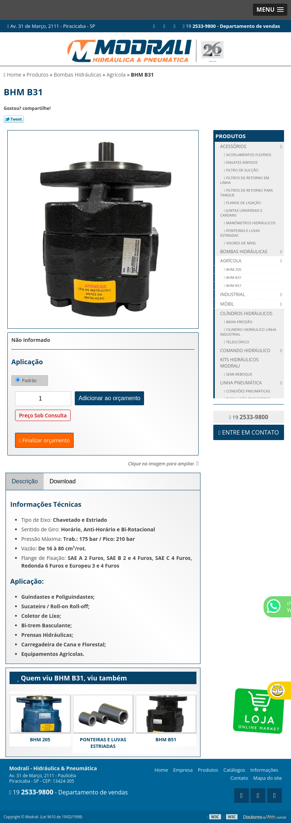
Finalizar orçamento (44, 440)
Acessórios (252, 146)
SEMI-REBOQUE (238, 374)
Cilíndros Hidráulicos (246, 313)
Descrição (25, 481)
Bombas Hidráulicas (252, 251)
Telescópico (237, 342)
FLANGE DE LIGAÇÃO (243, 202)
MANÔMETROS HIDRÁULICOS (250, 223)
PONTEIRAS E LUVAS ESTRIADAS (103, 742)
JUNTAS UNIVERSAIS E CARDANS (241, 213)
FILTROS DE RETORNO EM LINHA (244, 180)
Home (161, 770)
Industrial (252, 294)
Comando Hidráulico (252, 350)
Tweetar (14, 119)
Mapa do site (267, 778)
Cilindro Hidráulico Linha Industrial (248, 332)
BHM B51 (165, 739)
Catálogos (234, 770)
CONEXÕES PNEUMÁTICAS (247, 391)
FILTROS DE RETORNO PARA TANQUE (246, 193)
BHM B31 (233, 277)
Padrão (26, 380)
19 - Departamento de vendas (68, 792)
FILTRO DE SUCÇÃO (241, 170)
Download (62, 481)
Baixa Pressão (238, 322)
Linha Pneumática (252, 382)
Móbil (252, 304)
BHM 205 (40, 739)
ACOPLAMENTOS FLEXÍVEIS (248, 154)
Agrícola (252, 261)
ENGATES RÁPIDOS (241, 162)
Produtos (231, 136)
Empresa (182, 770)
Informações (264, 770)
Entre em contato (248, 432)
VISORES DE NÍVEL (240, 243)
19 (231, 26)
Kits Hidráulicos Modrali (239, 363)
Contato (239, 778)
